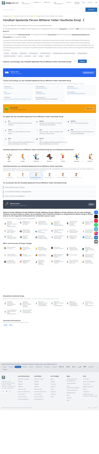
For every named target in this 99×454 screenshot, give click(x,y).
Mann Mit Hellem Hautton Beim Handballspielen (26, 311)
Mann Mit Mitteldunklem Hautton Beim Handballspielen (72, 303)
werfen (47, 56)
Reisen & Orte (22, 389)
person (20, 56)
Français (25, 367)
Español (11, 367)
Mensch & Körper (39, 379)
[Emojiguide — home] (10, 3)
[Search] (91, 10)
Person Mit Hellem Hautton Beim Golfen (10, 231)
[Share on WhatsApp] (96, 225)
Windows (53, 386)
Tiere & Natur (21, 394)
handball (6, 53)
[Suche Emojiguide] (43, 10)
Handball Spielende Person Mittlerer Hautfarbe (10, 303)
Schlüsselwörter (71, 383)
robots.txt (95, 407)
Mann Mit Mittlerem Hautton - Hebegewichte (10, 237)
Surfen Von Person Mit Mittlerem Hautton (88, 237)
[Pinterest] (10, 391)
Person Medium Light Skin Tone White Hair (72, 262)
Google (53, 381)
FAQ (96, 2)
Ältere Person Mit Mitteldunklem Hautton (57, 256)
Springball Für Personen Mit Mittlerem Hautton (41, 223)
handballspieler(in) (45, 53)
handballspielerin (82, 53)
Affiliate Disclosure (88, 386)
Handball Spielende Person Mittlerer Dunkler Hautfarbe (25, 304)
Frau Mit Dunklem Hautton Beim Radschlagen (57, 237)
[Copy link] (96, 237)
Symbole (20, 386)
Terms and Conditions (89, 381)
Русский (54, 367)
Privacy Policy (86, 384)
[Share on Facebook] (96, 212)
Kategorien (37, 2)
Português (47, 367)
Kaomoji (90, 2)
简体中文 (61, 367)
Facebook (53, 384)
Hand (5, 325)
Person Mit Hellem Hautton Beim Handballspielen (88, 303)
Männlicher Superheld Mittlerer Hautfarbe (39, 262)
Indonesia (91, 367)
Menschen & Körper (23, 379)
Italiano (31, 367)
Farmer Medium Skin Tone (10, 248)
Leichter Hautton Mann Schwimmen (41, 231)
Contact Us (86, 391)
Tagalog (5, 369)
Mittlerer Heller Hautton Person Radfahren (88, 223)
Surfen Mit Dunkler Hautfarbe (24, 237)
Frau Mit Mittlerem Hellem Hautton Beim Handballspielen (10, 312)
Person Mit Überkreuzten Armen (25, 249)
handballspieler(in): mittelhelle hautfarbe (64, 53)
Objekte (20, 384)
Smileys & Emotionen (24, 391)
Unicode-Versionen (72, 390)
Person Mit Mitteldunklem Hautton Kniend (72, 249)
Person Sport (30, 16)
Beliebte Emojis (71, 393)
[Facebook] (3, 391)
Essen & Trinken (22, 396)
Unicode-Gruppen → (23, 399)
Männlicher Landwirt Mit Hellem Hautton (88, 262)
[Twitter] (6, 391)
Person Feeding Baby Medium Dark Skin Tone (88, 256)
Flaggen (20, 381)
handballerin (23, 53)
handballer (14, 53)
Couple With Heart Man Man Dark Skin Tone (9, 262)
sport (34, 56)
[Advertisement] (49, 280)
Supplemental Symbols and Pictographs (47, 99)
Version (69, 2)
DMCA (85, 389)
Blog (83, 2)
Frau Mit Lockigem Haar (25, 255)
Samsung (53, 391)
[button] (18, 87)
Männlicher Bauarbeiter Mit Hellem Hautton (41, 249)
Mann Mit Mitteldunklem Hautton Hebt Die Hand (88, 249)
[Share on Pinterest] (96, 221)
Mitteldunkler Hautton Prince (40, 255)
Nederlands (39, 367)
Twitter (52, 389)
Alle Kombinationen (58, 3)
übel (11, 325)
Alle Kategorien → (39, 399)
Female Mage (71, 255)
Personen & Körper (19, 16)
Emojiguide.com (7, 16)
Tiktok (52, 396)
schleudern (28, 56)
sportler (41, 56)
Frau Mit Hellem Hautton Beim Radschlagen (88, 231)
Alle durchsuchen (26, 3)
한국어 (74, 367)
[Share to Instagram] (96, 233)
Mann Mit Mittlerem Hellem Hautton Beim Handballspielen (41, 303)
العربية (79, 367)
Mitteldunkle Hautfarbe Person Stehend (57, 262)
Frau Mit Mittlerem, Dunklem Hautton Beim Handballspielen (10, 224)
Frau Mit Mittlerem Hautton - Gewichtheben (57, 231)
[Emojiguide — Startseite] (3, 377)
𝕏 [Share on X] (96, 217)
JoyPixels (53, 394)
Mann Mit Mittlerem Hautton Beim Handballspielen (57, 303)
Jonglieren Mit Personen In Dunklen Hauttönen (71, 223)
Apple (52, 379)
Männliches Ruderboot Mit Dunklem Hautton (41, 237)
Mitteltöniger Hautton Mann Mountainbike (25, 231)
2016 (24, 37)
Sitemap (89, 407)
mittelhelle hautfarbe (9, 56)
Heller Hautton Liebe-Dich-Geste (10, 255)
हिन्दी (85, 367)
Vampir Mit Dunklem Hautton (57, 248)
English (5, 367)
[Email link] (96, 241)
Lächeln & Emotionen (40, 391)
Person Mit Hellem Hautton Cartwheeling (72, 231)
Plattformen (47, 2)
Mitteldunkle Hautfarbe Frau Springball (25, 223)
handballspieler (33, 53)
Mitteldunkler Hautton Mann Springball (71, 237)
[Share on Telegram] (96, 229)
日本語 (68, 367)
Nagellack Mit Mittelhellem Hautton (25, 262)
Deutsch (18, 367)
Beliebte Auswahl (77, 3)
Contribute (86, 379)
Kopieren (82, 61)
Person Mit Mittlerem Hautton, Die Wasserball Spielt (57, 223)
